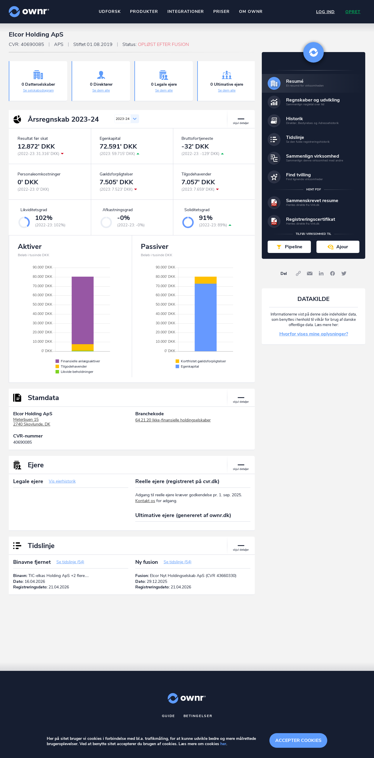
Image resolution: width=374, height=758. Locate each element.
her (223, 744)
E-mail (310, 273)
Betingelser (197, 716)
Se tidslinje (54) (70, 562)
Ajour (342, 247)
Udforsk (110, 11)
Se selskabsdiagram (38, 90)
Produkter (144, 11)
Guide (168, 716)
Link (298, 273)
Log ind (325, 12)
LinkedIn (321, 273)
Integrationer (185, 11)
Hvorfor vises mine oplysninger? (313, 334)
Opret (353, 12)
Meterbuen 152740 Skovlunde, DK (31, 422)
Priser (221, 11)
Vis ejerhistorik (62, 481)
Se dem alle (101, 90)
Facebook (332, 273)
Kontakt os (145, 501)
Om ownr (251, 11)
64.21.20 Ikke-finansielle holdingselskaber (173, 420)
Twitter (344, 273)
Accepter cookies (298, 740)
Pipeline (293, 247)
